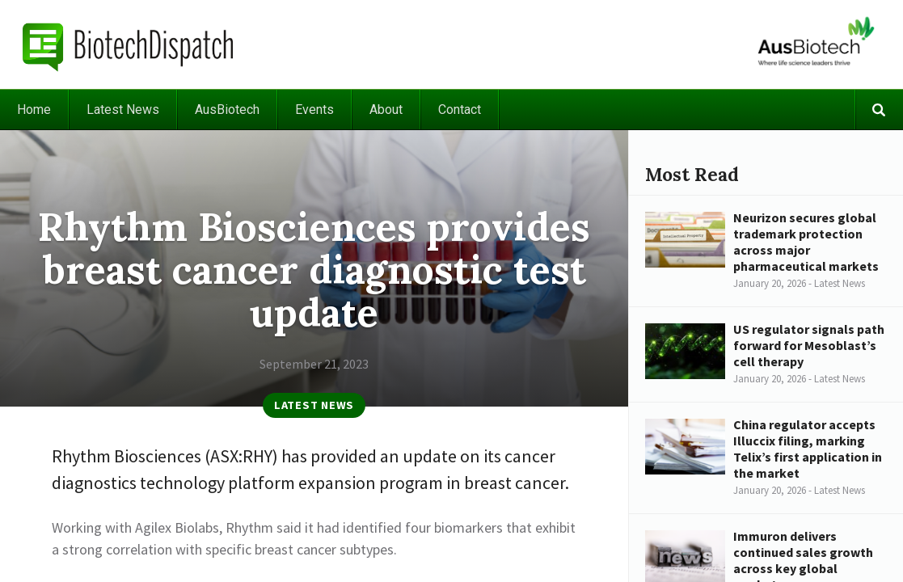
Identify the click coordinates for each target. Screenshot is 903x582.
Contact (459, 109)
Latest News (123, 109)
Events (314, 109)
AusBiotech (227, 109)
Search (878, 109)
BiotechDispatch (128, 44)
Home (34, 109)
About (386, 109)
